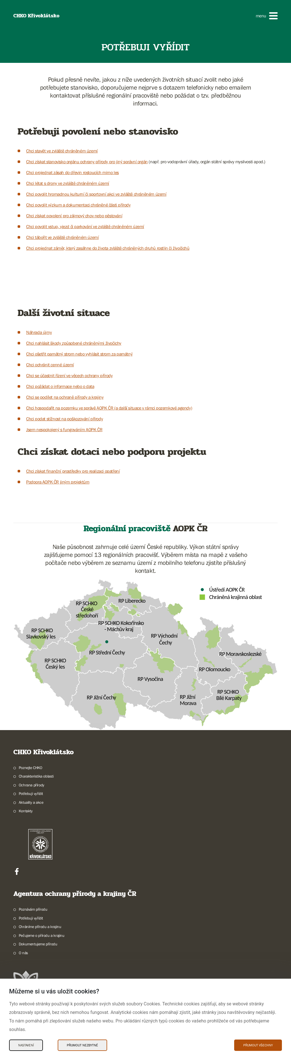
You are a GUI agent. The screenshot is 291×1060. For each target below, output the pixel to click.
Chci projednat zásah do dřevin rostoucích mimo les (72, 172)
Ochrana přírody (31, 785)
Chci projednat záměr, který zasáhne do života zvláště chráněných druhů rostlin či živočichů (108, 248)
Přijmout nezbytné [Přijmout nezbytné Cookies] (82, 1045)
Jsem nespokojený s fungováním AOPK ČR (64, 429)
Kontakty (26, 811)
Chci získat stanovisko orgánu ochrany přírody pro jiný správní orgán (87, 161)
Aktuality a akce (31, 802)
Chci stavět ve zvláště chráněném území (62, 150)
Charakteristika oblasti (36, 776)
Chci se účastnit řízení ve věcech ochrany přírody (69, 375)
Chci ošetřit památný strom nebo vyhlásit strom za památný (79, 353)
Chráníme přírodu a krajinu (40, 926)
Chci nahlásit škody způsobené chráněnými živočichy (73, 343)
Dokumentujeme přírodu (38, 944)
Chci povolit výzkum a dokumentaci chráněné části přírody (78, 204)
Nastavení (26, 1045)
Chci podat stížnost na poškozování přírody (64, 418)
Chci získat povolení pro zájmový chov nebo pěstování (74, 215)
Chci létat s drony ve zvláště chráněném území (67, 183)
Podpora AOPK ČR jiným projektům (58, 481)
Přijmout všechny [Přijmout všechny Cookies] (258, 1045)
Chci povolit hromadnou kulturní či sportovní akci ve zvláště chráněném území (96, 194)
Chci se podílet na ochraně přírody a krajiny (64, 397)
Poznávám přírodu (33, 909)
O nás (23, 953)
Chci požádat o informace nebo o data (60, 386)
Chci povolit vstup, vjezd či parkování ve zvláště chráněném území (85, 226)
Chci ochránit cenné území (50, 364)
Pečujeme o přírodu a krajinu (42, 935)
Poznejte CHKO (30, 767)
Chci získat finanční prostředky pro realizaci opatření (73, 471)
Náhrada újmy (39, 332)
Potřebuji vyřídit (31, 793)
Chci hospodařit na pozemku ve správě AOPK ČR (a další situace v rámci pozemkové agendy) (109, 407)
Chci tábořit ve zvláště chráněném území (62, 237)
